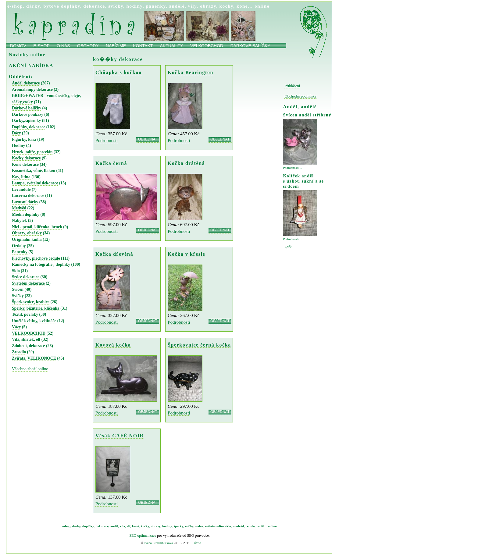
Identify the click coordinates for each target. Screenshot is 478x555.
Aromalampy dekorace (32, 89)
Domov (18, 45)
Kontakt (143, 45)
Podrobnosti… (292, 167)
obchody (88, 45)
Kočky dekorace (26, 158)
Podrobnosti (106, 140)
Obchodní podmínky (300, 96)
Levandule (21, 189)
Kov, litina (21, 177)
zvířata (210, 526)
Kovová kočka (113, 344)
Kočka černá (111, 163)
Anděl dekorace (26, 83)
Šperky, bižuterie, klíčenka (35, 308)
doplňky (88, 526)
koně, (136, 526)
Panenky (19, 252)
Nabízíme (116, 45)
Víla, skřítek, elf (26, 339)
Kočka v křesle (186, 254)
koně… (245, 6)
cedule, (251, 526)
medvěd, (239, 526)
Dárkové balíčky (250, 45)
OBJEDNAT (147, 139)
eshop (66, 526)
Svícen (17, 289)
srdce (199, 526)
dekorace (94, 6)
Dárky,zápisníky (26, 120)
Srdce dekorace (25, 277)
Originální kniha (27, 239)
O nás (63, 45)
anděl (114, 526)
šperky (178, 526)
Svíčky (18, 296)
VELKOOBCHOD (28, 333)
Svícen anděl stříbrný (307, 114)
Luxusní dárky (25, 202)
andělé (176, 6)
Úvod (197, 543)
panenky (156, 6)
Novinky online (27, 54)
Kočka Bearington (190, 72)
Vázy (16, 327)
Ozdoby (19, 246)
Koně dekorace (25, 164)
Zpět (287, 247)
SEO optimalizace (142, 535)
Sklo (16, 271)
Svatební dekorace (28, 283)
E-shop (41, 45)
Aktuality (171, 45)
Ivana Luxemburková (158, 543)
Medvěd (19, 208)
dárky (33, 6)
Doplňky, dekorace (28, 127)
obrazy (208, 6)
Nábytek (19, 220)
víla (122, 526)
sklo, (228, 526)
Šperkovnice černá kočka (199, 344)
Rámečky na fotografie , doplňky (41, 264)
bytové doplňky (61, 6)
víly (192, 6)
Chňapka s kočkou (118, 72)
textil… (261, 526)
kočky (226, 6)
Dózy (16, 133)
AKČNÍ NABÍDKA (31, 65)
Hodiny (18, 145)
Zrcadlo (19, 352)
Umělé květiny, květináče (34, 320)
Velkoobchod (206, 45)
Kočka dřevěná (114, 254)
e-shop (15, 6)
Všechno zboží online (30, 369)
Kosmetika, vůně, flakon (33, 170)
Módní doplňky (25, 214)
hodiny (135, 6)
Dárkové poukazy (27, 114)
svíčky (115, 6)
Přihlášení (292, 86)
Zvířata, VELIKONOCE (34, 358)
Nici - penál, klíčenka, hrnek (37, 227)
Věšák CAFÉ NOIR (119, 435)
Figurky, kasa (24, 139)
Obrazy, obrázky (27, 233)
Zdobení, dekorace (28, 345)
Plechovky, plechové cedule (36, 258)
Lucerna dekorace (28, 195)
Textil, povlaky (25, 314)
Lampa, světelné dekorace (35, 183)
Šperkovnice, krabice (30, 302)
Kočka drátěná (186, 163)
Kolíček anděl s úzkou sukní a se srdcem (303, 181)
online (262, 6)
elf (128, 526)
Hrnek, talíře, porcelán (32, 152)
